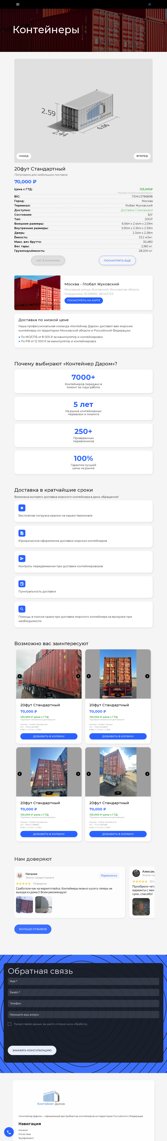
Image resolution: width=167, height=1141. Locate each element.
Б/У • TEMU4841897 (29, 727)
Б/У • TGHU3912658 (98, 824)
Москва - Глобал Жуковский (33, 724)
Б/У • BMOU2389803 (29, 824)
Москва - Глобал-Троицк (101, 724)
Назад (23, 156)
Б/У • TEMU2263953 (98, 727)
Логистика (24, 1134)
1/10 (118, 695)
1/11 (118, 793)
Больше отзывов (33, 929)
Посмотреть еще (117, 260)
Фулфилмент (26, 1138)
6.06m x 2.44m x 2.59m (31, 729)
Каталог (23, 1130)
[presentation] (34, 1036)
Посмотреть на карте (83, 300)
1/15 (49, 695)
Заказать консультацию (32, 1050)
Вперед (142, 156)
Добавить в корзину (49, 736)
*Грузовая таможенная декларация (135, 193)
